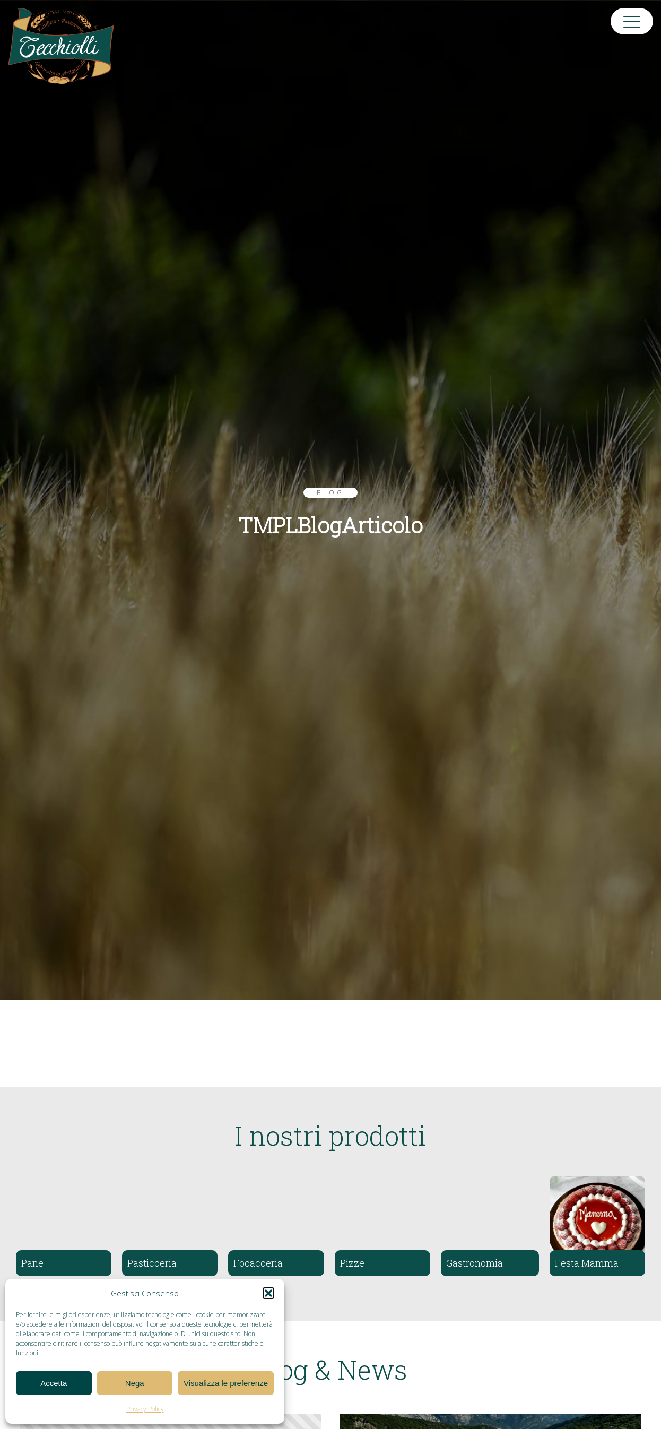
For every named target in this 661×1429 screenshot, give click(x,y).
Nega (134, 1383)
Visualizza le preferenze (226, 1383)
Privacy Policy (145, 1409)
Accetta (53, 1383)
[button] (268, 1293)
